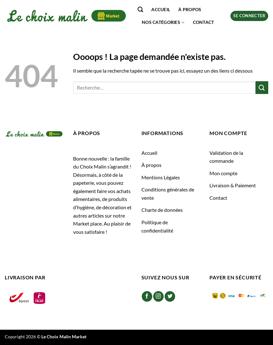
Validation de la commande (226, 157)
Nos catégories (163, 22)
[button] (249, 16)
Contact (203, 22)
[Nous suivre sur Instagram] (158, 296)
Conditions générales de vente (167, 193)
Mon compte (223, 173)
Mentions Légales (160, 177)
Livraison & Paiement (232, 185)
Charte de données (162, 210)
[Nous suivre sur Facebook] (147, 296)
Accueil (160, 9)
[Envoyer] (262, 87)
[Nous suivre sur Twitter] (170, 296)
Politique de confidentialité (157, 226)
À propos (189, 9)
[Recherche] (140, 9)
